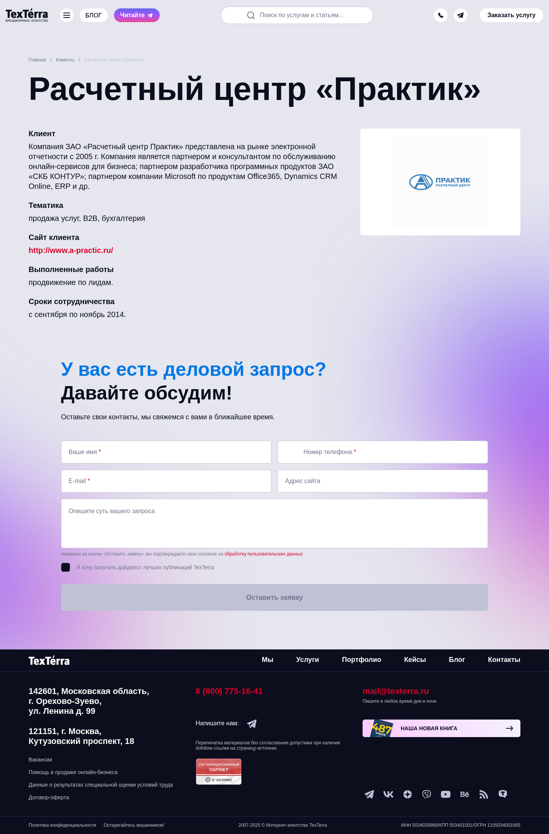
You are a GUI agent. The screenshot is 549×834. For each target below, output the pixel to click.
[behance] (465, 794)
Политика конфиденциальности (62, 825)
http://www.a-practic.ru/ (71, 250)
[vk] (388, 794)
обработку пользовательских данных (264, 554)
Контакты (504, 659)
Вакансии (40, 760)
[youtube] (446, 794)
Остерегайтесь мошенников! (134, 825)
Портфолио (361, 659)
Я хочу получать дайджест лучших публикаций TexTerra (145, 567)
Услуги (307, 659)
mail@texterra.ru (396, 691)
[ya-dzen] (407, 794)
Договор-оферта (49, 797)
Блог (457, 659)
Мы (267, 659)
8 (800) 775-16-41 (229, 691)
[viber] (426, 794)
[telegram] (460, 15)
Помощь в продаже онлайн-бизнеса (73, 772)
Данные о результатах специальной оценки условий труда (101, 785)
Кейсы (415, 659)
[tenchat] (503, 794)
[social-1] (484, 794)
